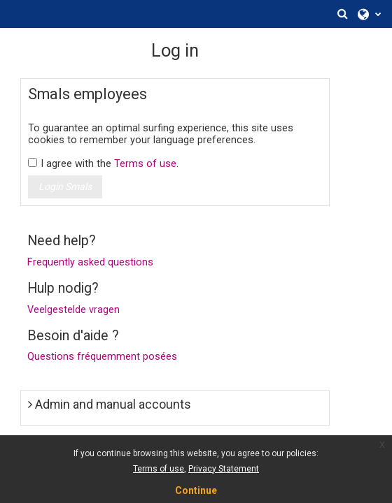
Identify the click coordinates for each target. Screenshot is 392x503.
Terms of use (145, 164)
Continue (196, 490)
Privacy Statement (223, 469)
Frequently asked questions (90, 262)
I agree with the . (109, 164)
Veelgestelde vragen (73, 310)
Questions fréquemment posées (102, 357)
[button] (342, 14)
